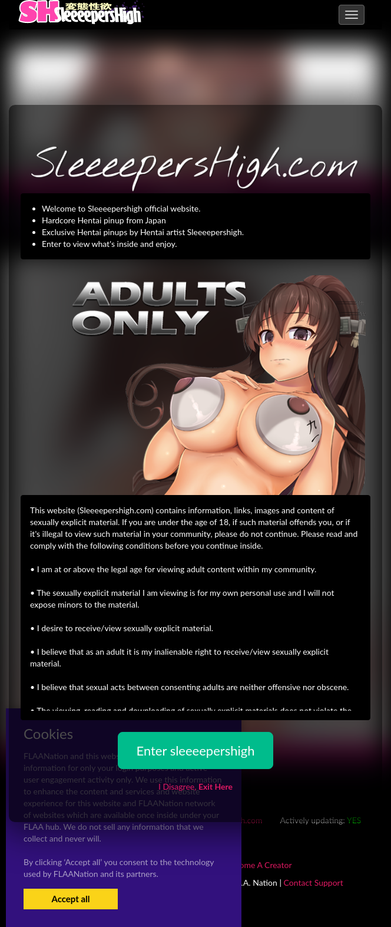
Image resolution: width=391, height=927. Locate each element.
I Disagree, (195, 786)
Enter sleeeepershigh (195, 750)
